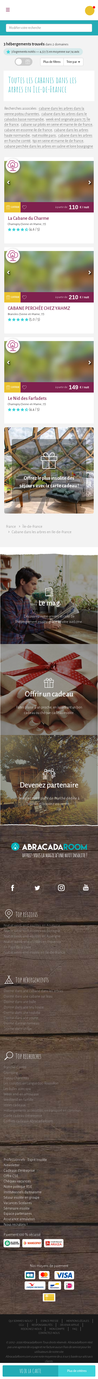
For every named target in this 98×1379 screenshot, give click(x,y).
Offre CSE (11, 1176)
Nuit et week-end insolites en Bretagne (32, 931)
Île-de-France (32, 526)
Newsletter (12, 1165)
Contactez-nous (49, 1332)
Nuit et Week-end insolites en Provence (32, 942)
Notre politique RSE (18, 1187)
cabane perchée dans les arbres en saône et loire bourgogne (48, 146)
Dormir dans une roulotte (22, 1013)
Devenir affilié (69, 1324)
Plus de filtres (52, 62)
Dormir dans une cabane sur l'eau (28, 996)
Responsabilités (42, 1324)
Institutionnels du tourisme (23, 1192)
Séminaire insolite (17, 1208)
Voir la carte (30, 1371)
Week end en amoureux (21, 1094)
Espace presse (49, 1320)
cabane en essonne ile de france (28, 130)
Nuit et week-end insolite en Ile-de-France (34, 952)
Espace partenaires (18, 1213)
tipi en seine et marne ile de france (58, 141)
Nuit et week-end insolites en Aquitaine (32, 925)
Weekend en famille (18, 1100)
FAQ (74, 1328)
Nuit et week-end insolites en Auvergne (32, 936)
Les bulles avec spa (17, 1089)
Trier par (73, 62)
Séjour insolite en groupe (22, 1197)
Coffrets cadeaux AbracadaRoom (28, 1121)
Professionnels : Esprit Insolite (25, 1160)
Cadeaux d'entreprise (19, 1170)
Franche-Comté (15, 1067)
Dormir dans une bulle (20, 1002)
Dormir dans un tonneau (21, 1023)
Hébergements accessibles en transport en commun (42, 1110)
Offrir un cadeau (49, 694)
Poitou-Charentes (16, 1078)
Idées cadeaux (15, 1105)
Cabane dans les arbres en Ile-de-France (41, 532)
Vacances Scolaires (18, 1203)
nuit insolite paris (44, 135)
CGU (21, 1324)
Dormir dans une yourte (21, 1018)
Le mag (49, 603)
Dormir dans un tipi (17, 1029)
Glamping (11, 1073)
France (11, 526)
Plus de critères (77, 1371)
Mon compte (57, 1328)
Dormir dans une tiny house (24, 1007)
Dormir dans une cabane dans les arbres (33, 991)
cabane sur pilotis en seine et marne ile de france (56, 124)
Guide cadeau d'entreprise (23, 1116)
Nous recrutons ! (15, 1224)
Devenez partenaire (49, 785)
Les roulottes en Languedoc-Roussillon (31, 1083)
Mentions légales (77, 1320)
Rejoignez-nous (31, 1328)
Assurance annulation (19, 1219)
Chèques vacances (17, 1181)
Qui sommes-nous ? (21, 1320)
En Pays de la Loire (17, 947)
